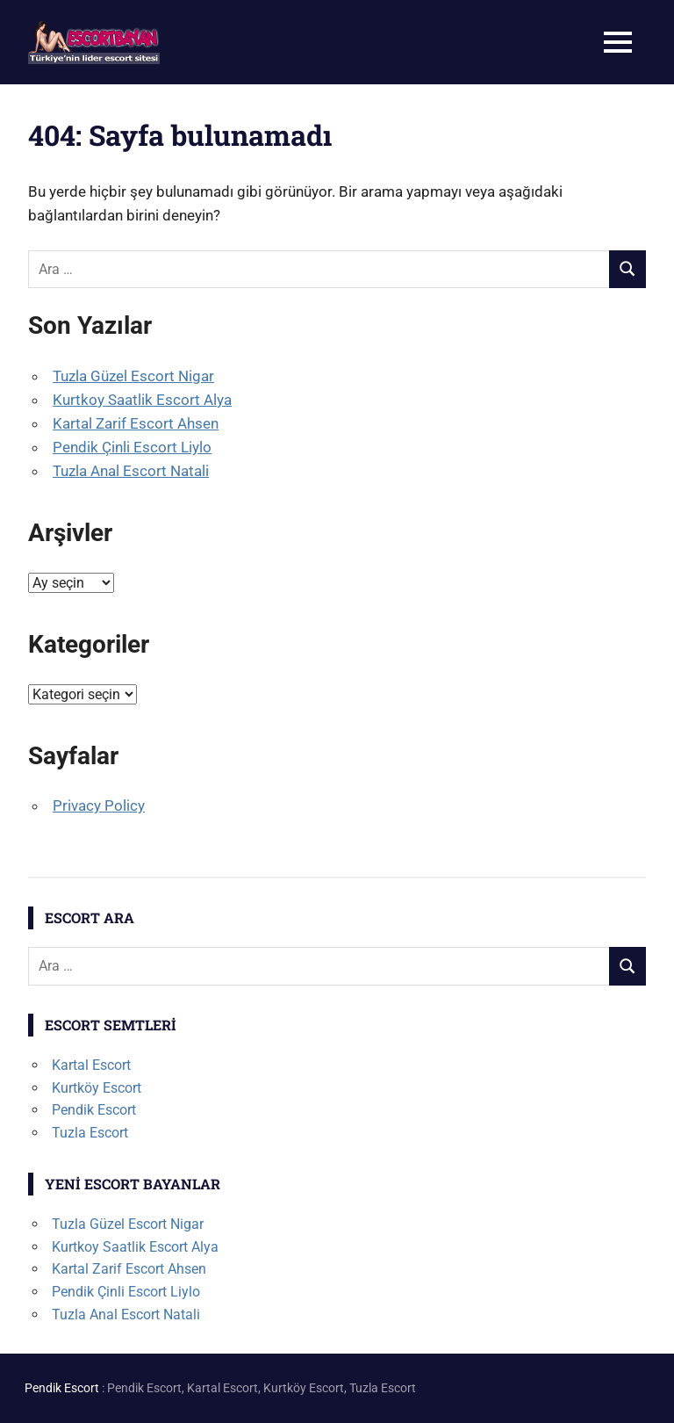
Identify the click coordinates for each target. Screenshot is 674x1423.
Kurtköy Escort (96, 1088)
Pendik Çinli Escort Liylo (132, 447)
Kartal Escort (91, 1065)
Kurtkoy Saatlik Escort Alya (142, 399)
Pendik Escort (94, 1110)
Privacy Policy (99, 805)
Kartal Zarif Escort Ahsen (136, 423)
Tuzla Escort (90, 1132)
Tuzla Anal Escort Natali (131, 471)
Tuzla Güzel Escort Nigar (133, 376)
